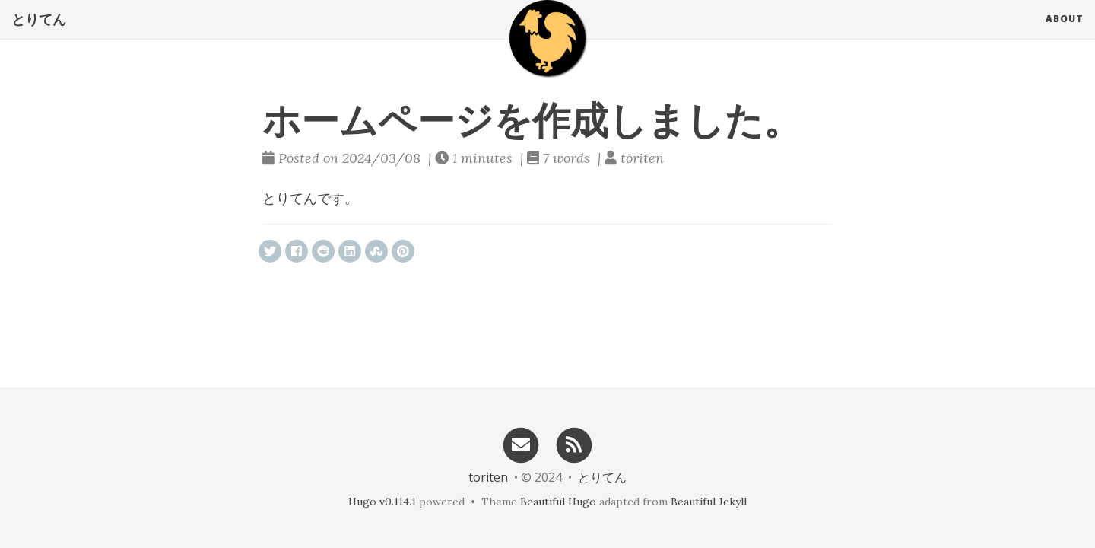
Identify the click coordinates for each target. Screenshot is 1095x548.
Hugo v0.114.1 (382, 501)
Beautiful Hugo (558, 501)
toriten (488, 477)
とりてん (38, 34)
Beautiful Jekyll (709, 501)
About (1065, 33)
